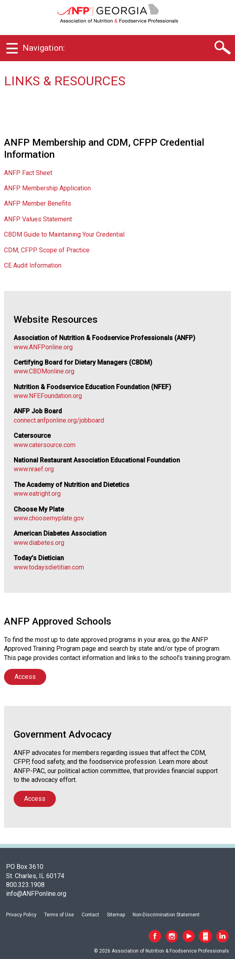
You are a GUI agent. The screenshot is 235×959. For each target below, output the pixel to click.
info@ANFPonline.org (36, 893)
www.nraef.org (34, 469)
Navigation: (43, 48)
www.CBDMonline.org (44, 371)
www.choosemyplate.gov (49, 518)
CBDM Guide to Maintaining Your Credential (64, 234)
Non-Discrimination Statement (166, 915)
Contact (90, 915)
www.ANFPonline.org (43, 347)
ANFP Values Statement (38, 219)
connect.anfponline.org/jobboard (59, 420)
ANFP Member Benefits (37, 203)
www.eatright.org (37, 493)
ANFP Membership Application (47, 188)
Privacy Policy (21, 915)
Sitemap (116, 915)
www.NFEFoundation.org (48, 396)
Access (25, 677)
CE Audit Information (32, 265)
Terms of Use (59, 915)
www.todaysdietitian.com (49, 567)
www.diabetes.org (39, 543)
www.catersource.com (45, 445)
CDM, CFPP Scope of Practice (47, 250)
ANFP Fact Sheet (28, 173)
